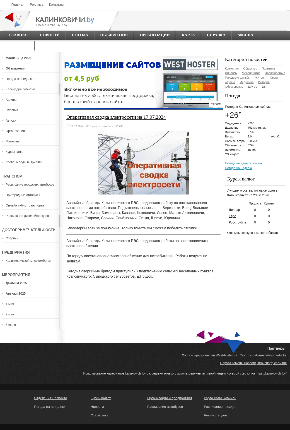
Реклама (37, 4)
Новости (50, 35)
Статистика (100, 415)
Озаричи (12, 238)
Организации (155, 35)
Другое (252, 86)
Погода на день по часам (243, 163)
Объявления (114, 35)
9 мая (10, 314)
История (263, 82)
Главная (17, 4)
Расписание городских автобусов (30, 184)
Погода (80, 35)
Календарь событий (20, 89)
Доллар (234, 209)
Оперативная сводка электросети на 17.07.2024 (116, 117)
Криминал (232, 68)
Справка (216, 35)
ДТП (265, 86)
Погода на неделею (49, 406)
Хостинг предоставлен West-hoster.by (209, 355)
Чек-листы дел (215, 415)
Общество (250, 68)
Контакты (56, 4)
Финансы (231, 73)
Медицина (246, 82)
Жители (260, 77)
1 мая (10, 304)
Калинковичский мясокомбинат (28, 260)
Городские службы (100, 126)
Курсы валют (15, 152)
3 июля (11, 325)
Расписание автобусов (165, 406)
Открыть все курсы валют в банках (252, 233)
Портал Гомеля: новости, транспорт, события (253, 363)
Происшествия (275, 73)
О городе (19, 45)
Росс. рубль (237, 222)
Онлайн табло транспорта (25, 205)
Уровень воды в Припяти (24, 162)
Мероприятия (251, 73)
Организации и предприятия (169, 398)
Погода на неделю (19, 79)
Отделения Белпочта (50, 398)
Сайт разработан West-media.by (263, 355)
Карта (188, 35)
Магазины (13, 141)
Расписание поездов (220, 406)
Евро (232, 216)
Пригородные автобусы (23, 195)
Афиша (245, 35)
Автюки (11, 120)
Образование (234, 86)
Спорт (274, 77)
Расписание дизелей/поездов (27, 216)
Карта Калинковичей (220, 398)
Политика (268, 68)
